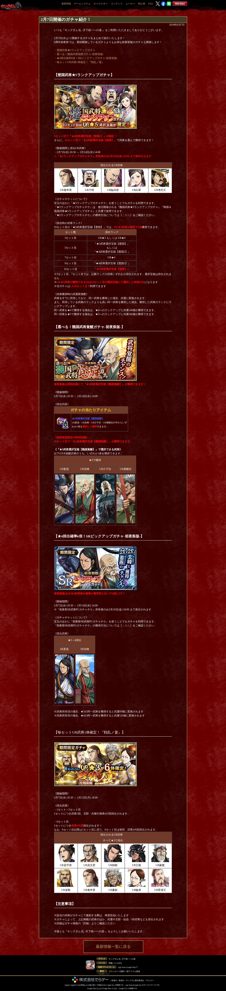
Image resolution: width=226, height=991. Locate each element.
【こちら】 (126, 215)
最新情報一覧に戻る (113, 946)
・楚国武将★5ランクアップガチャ (74, 50)
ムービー (130, 3)
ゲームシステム (82, 3)
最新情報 (66, 3)
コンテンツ (117, 3)
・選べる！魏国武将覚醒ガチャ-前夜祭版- (79, 54)
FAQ (150, 3)
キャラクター (101, 3)
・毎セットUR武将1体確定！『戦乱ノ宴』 (79, 62)
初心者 (141, 3)
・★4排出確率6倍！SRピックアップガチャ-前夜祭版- (86, 58)
